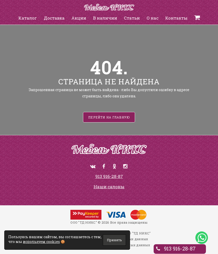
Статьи (132, 18)
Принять (114, 240)
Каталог (27, 18)
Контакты (176, 18)
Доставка (54, 18)
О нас (152, 18)
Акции (78, 18)
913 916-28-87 (109, 176)
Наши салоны (109, 186)
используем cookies (41, 241)
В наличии (105, 18)
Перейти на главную (109, 117)
